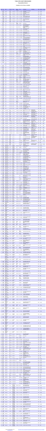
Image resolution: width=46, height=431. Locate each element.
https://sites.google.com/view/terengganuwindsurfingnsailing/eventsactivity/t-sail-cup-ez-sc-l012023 (31, 429)
